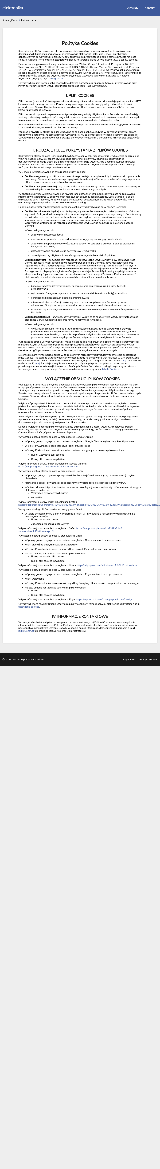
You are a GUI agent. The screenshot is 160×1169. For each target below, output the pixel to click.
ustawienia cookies (28, 607)
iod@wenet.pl (26, 631)
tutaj (123, 360)
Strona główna (10, 20)
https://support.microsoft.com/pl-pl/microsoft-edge (104, 599)
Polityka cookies (148, 659)
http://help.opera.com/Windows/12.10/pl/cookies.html (107, 565)
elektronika (12, 8)
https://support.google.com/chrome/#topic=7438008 (48, 466)
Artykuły (132, 8)
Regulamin (129, 659)
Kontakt (149, 8)
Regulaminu (57, 78)
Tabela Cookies (110, 369)
